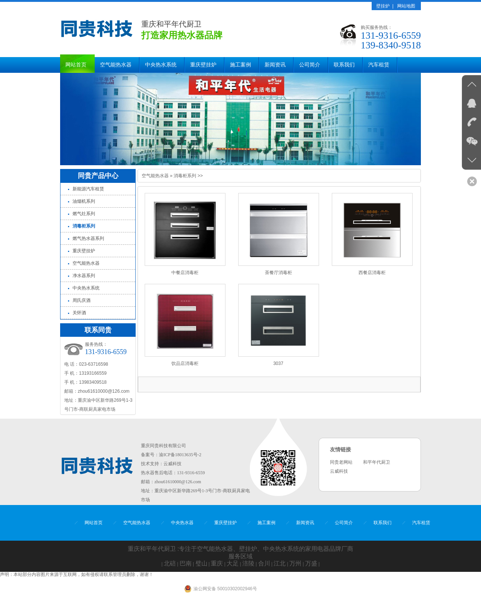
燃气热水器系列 (88, 238)
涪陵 (248, 563)
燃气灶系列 (84, 213)
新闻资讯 (275, 65)
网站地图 (406, 6)
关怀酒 (79, 312)
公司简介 (309, 65)
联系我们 (344, 65)
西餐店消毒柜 (372, 272)
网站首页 (75, 65)
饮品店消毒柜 (184, 363)
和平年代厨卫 (376, 462)
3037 (278, 363)
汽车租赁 (378, 65)
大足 (233, 563)
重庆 (217, 563)
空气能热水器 (116, 65)
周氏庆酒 (82, 300)
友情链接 (340, 449)
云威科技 (172, 463)
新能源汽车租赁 (88, 188)
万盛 (311, 563)
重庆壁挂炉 (203, 65)
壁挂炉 (383, 6)
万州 (295, 563)
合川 (264, 563)
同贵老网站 (341, 462)
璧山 (201, 563)
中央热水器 (182, 522)
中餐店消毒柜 (184, 272)
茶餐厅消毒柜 (278, 272)
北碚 (170, 563)
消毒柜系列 (185, 175)
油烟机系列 (84, 201)
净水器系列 (84, 275)
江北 (280, 563)
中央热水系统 (161, 65)
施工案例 (240, 65)
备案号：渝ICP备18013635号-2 (171, 454)
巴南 (186, 563)
